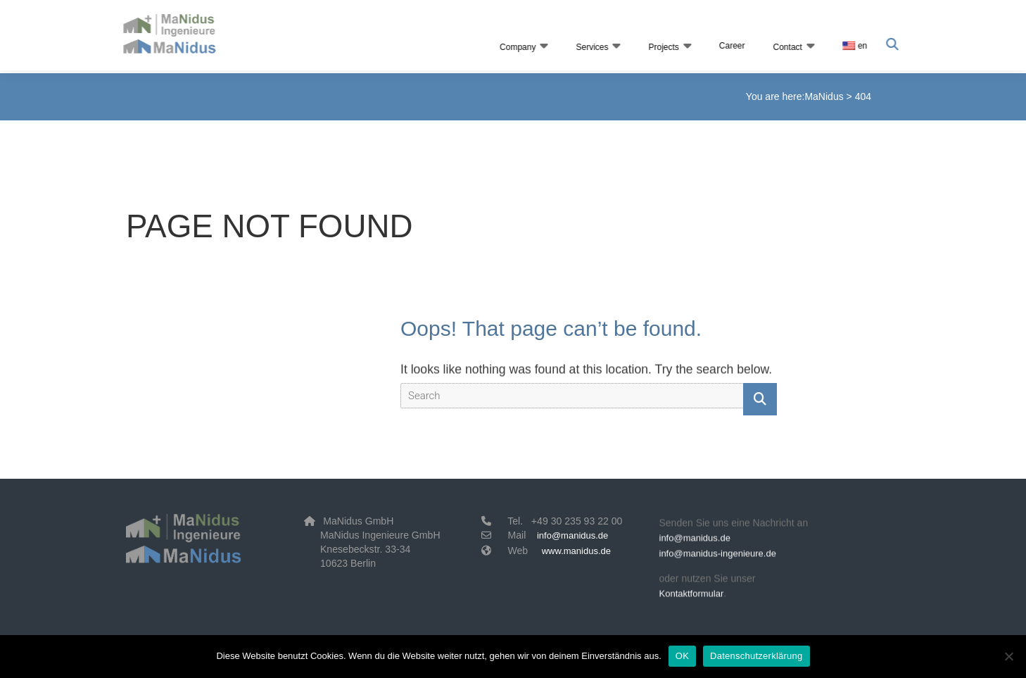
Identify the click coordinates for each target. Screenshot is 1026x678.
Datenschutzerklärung (756, 656)
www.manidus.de (576, 551)
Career (730, 46)
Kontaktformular (691, 596)
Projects (662, 47)
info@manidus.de (572, 535)
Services (590, 47)
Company (516, 47)
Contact (785, 47)
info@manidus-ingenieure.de (717, 556)
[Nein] (1008, 656)
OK (682, 656)
